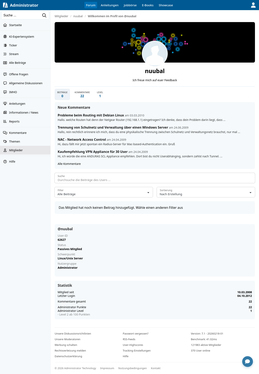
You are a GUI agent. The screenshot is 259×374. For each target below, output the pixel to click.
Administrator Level (71, 311)
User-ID (63, 236)
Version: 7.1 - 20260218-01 (207, 333)
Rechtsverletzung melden (70, 350)
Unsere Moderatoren (67, 339)
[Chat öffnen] (247, 361)
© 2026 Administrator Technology (75, 368)
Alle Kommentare (69, 164)
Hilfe (125, 356)
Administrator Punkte (72, 307)
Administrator (24, 5)
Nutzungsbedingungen (132, 368)
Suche (61, 176)
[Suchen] (25, 15)
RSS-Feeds (129, 339)
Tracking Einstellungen (137, 350)
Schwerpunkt (66, 254)
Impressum (107, 368)
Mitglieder (61, 16)
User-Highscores (133, 345)
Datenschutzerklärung (68, 356)
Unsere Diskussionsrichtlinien (73, 333)
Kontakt (156, 368)
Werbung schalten (66, 345)
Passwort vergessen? (136, 333)
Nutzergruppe (67, 263)
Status (62, 245)
